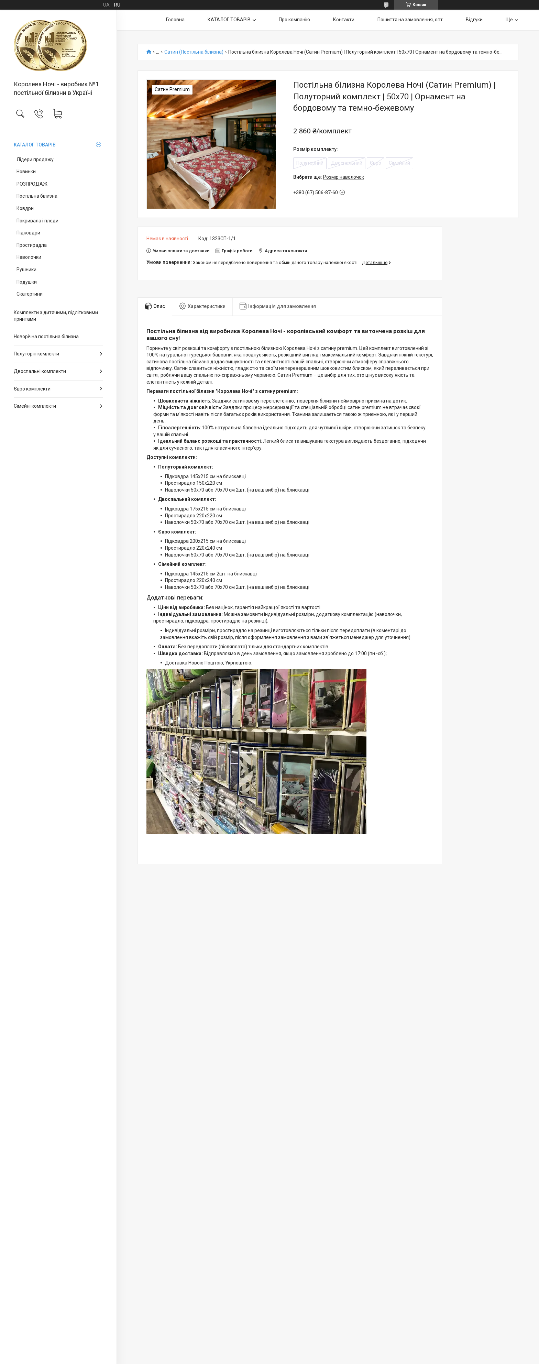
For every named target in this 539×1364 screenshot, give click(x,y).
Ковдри (25, 208)
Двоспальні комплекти (40, 371)
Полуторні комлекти (36, 353)
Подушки (26, 282)
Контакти (343, 19)
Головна (175, 19)
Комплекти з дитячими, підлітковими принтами (56, 316)
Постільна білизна (36, 196)
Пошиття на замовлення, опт (410, 19)
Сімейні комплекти (35, 406)
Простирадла (31, 245)
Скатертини (29, 294)
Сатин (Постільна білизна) (193, 52)
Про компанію (294, 19)
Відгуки (474, 19)
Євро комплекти (32, 389)
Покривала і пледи (37, 220)
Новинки (26, 171)
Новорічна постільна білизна (46, 336)
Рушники (26, 269)
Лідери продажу (35, 159)
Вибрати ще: (328, 177)
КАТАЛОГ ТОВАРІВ (35, 144)
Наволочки (28, 257)
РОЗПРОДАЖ (31, 184)
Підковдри (28, 232)
